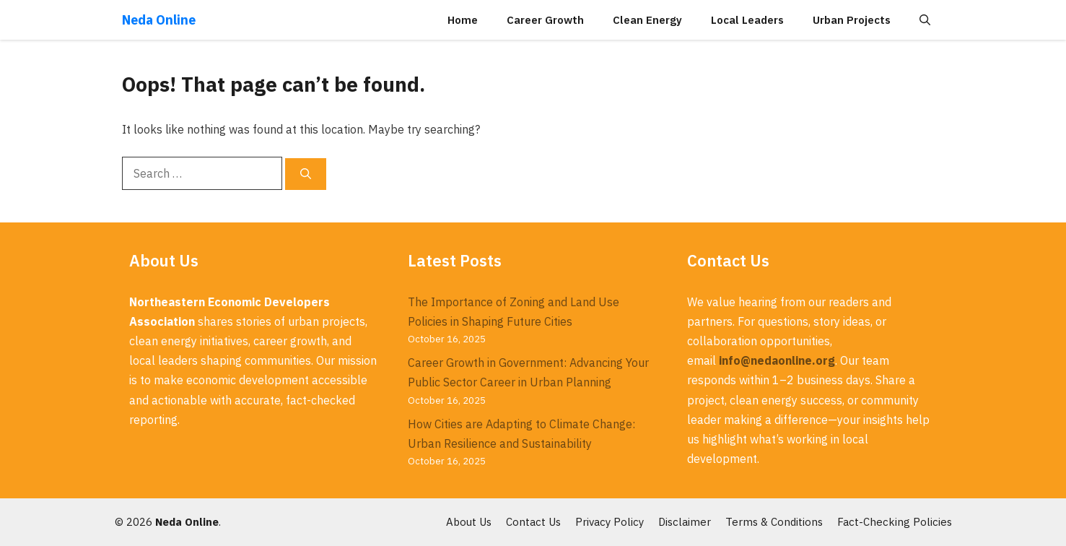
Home (462, 20)
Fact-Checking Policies (894, 522)
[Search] (305, 174)
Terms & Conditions (774, 522)
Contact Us (533, 522)
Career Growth (545, 20)
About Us (469, 522)
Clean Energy (647, 20)
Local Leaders (747, 20)
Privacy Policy (609, 522)
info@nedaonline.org (777, 360)
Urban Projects (852, 20)
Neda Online (159, 20)
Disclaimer (684, 522)
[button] (925, 20)
